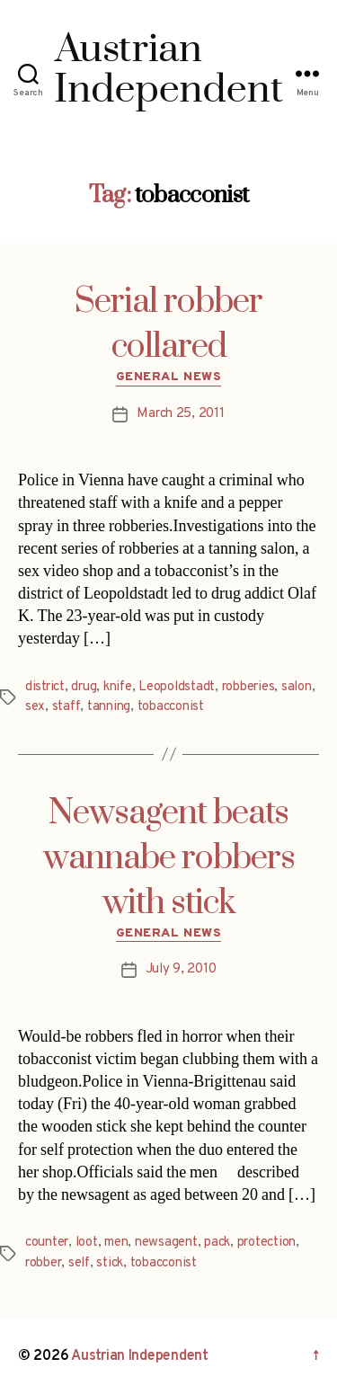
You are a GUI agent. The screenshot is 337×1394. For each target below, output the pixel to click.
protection (266, 1242)
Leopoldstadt (176, 687)
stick (109, 1263)
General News (168, 377)
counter (46, 1242)
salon (296, 687)
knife (117, 687)
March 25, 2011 (180, 413)
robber (43, 1263)
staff (66, 706)
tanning (108, 706)
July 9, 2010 (181, 969)
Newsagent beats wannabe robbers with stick (169, 858)
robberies (248, 687)
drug (83, 687)
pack (217, 1242)
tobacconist (170, 706)
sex (35, 706)
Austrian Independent (139, 1356)
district (45, 687)
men (116, 1242)
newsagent (166, 1242)
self (79, 1263)
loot (86, 1242)
